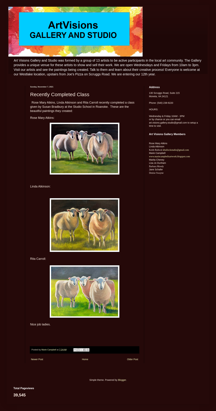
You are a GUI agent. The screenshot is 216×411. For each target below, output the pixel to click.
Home (85, 359)
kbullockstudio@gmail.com (175, 150)
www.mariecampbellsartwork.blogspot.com (169, 156)
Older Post (132, 359)
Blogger (122, 380)
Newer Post (37, 359)
